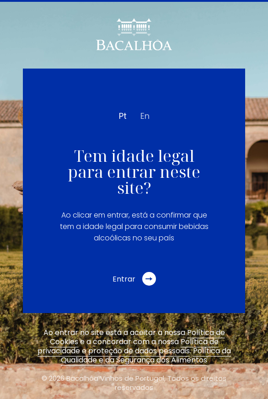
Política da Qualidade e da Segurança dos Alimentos (146, 355)
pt (123, 116)
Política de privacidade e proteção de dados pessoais (128, 346)
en (145, 116)
